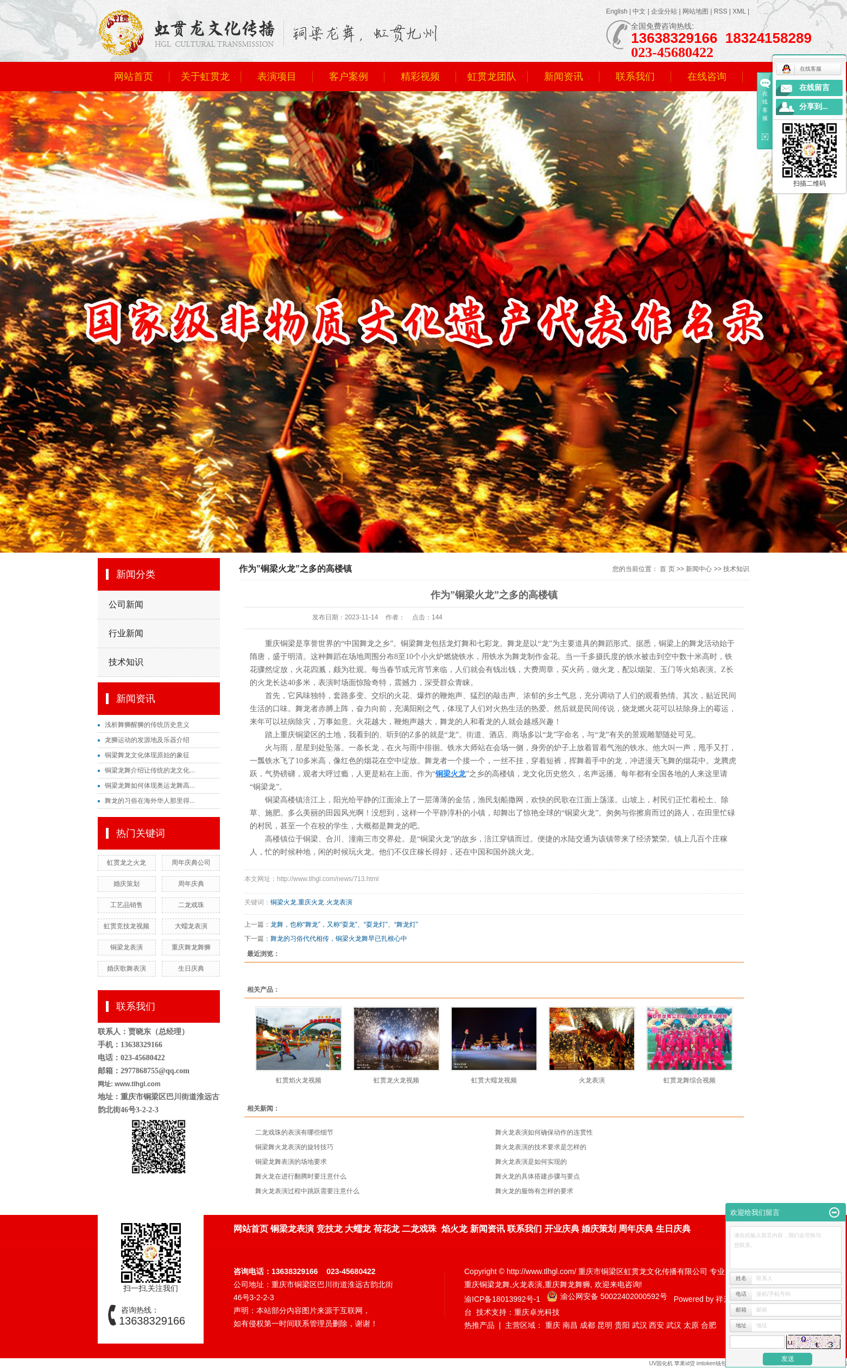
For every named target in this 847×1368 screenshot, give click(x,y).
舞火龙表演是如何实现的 (531, 1162)
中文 (639, 11)
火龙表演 (339, 902)
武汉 (639, 1325)
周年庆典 (191, 884)
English (616, 11)
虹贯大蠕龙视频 (494, 1080)
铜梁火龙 (283, 902)
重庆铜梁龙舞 (487, 1284)
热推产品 (479, 1325)
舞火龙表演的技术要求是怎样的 (540, 1147)
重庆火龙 (311, 902)
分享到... (813, 107)
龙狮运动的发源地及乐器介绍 (147, 740)
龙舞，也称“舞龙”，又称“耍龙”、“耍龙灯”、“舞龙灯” (344, 924)
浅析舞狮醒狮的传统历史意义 (147, 725)
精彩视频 (420, 76)
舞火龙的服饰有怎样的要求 (534, 1191)
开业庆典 (562, 1228)
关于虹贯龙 (205, 76)
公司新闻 (126, 604)
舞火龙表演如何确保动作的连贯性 (544, 1132)
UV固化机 (661, 1363)
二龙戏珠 (191, 905)
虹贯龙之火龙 (126, 862)
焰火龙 (454, 1228)
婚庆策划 (126, 884)
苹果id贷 (684, 1363)
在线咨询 (706, 76)
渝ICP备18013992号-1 (502, 1299)
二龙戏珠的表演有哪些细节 (294, 1132)
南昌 (570, 1325)
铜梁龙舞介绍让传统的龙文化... (150, 770)
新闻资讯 (563, 76)
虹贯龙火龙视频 (396, 1080)
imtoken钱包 (712, 1363)
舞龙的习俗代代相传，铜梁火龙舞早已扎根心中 (338, 938)
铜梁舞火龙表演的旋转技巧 (294, 1147)
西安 (656, 1325)
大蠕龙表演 (191, 926)
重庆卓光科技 (537, 1312)
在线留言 (814, 88)
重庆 (552, 1325)
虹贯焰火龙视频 (298, 1080)
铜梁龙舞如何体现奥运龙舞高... (150, 785)
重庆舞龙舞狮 (191, 947)
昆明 (604, 1325)
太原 (691, 1325)
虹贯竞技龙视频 (126, 926)
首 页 (667, 569)
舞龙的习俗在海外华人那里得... (150, 801)
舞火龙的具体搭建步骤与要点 (537, 1176)
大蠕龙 (358, 1228)
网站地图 (695, 11)
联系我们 (635, 76)
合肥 (708, 1325)
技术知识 (126, 662)
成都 (587, 1325)
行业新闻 (126, 633)
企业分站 (664, 11)
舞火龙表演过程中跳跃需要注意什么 (307, 1191)
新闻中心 (699, 569)
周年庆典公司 (191, 862)
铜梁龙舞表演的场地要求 (291, 1162)
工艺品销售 (126, 905)
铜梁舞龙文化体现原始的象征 (147, 755)
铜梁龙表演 (126, 947)
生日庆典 (191, 968)
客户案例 (348, 76)
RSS (721, 11)
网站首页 (133, 76)
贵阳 (622, 1325)
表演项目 (276, 76)
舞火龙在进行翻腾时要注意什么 (300, 1176)
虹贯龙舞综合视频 (689, 1080)
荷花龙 (387, 1228)
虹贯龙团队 (491, 76)
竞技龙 (330, 1228)
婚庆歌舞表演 (126, 968)
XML (738, 11)
